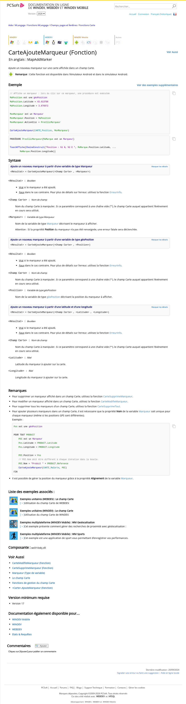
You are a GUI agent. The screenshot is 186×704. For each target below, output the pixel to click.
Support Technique (93, 687)
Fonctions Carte (87, 25)
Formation (110, 687)
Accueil (132, 14)
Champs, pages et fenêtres (63, 25)
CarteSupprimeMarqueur (117, 398)
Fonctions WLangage (37, 25)
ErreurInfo (115, 194)
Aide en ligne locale (170, 676)
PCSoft (44, 687)
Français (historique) (161, 14)
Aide (10, 25)
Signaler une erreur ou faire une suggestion (138, 676)
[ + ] (22, 506)
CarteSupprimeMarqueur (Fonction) (32, 571)
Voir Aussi (172, 52)
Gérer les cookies (137, 687)
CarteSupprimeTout (108, 408)
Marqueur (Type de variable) (28, 576)
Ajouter (41, 649)
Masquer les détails (159, 168)
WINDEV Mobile (21, 623)
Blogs (79, 687)
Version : (32, 13)
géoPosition (53, 298)
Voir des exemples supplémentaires (157, 85)
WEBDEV (17, 633)
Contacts (121, 687)
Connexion (143, 14)
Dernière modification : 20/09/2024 (162, 673)
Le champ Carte (21, 581)
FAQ (72, 687)
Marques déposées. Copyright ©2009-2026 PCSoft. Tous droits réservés (93, 693)
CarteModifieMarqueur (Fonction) (31, 566)
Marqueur (52, 225)
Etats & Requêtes (22, 638)
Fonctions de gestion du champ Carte (33, 586)
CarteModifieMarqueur (114, 403)
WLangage (20, 25)
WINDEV (16, 628)
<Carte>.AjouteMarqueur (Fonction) (32, 591)
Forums (63, 687)
